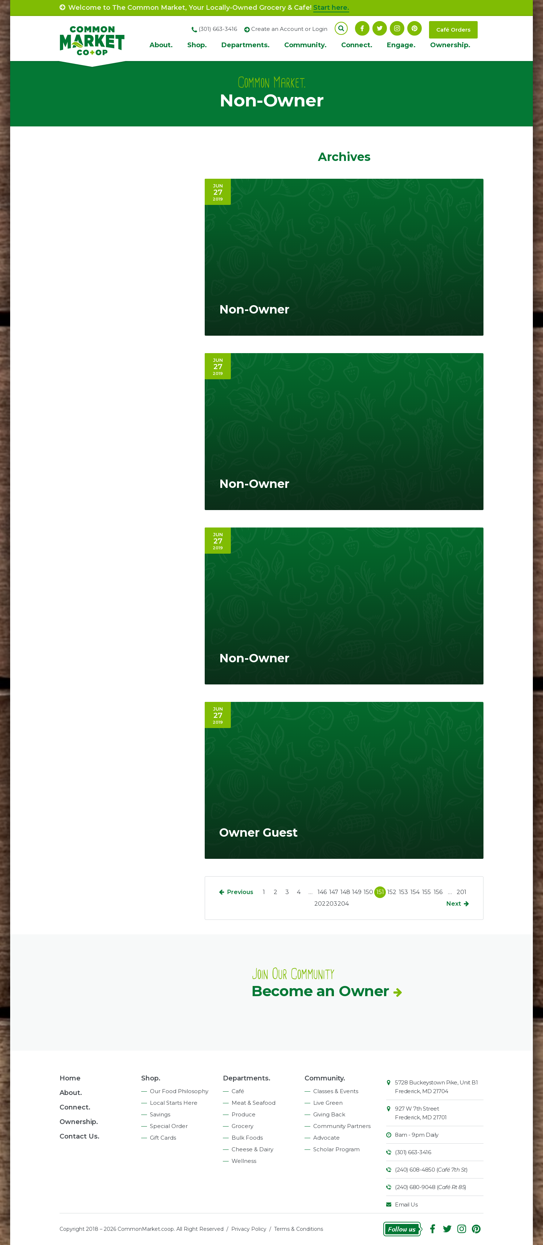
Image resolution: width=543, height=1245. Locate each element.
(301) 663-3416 (413, 1152)
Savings (160, 1114)
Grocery (242, 1126)
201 (461, 892)
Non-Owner (254, 309)
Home (70, 1078)
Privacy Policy (248, 1229)
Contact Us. (79, 1136)
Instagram (397, 28)
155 (426, 892)
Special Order (169, 1126)
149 (357, 892)
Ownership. (450, 45)
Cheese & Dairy (252, 1149)
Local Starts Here (173, 1102)
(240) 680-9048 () (430, 1187)
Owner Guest (258, 832)
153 (403, 892)
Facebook (362, 28)
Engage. (401, 45)
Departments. (245, 45)
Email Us (406, 1204)
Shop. (197, 45)
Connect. (356, 45)
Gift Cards (163, 1137)
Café (238, 1091)
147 (333, 892)
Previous (240, 892)
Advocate (326, 1137)
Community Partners (342, 1126)
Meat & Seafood (253, 1102)
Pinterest (414, 28)
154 (415, 892)
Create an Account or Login (289, 28)
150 (368, 892)
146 (322, 892)
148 (345, 892)
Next (453, 903)
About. (161, 45)
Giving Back (329, 1114)
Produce (244, 1114)
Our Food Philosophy (179, 1091)
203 (331, 903)
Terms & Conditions (298, 1229)
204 (343, 903)
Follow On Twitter (379, 28)
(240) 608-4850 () (431, 1169)
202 (320, 903)
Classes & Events (335, 1091)
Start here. (331, 8)
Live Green (328, 1102)
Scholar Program (336, 1149)
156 (438, 892)
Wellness (244, 1160)
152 (391, 892)
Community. (305, 45)
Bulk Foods (247, 1137)
